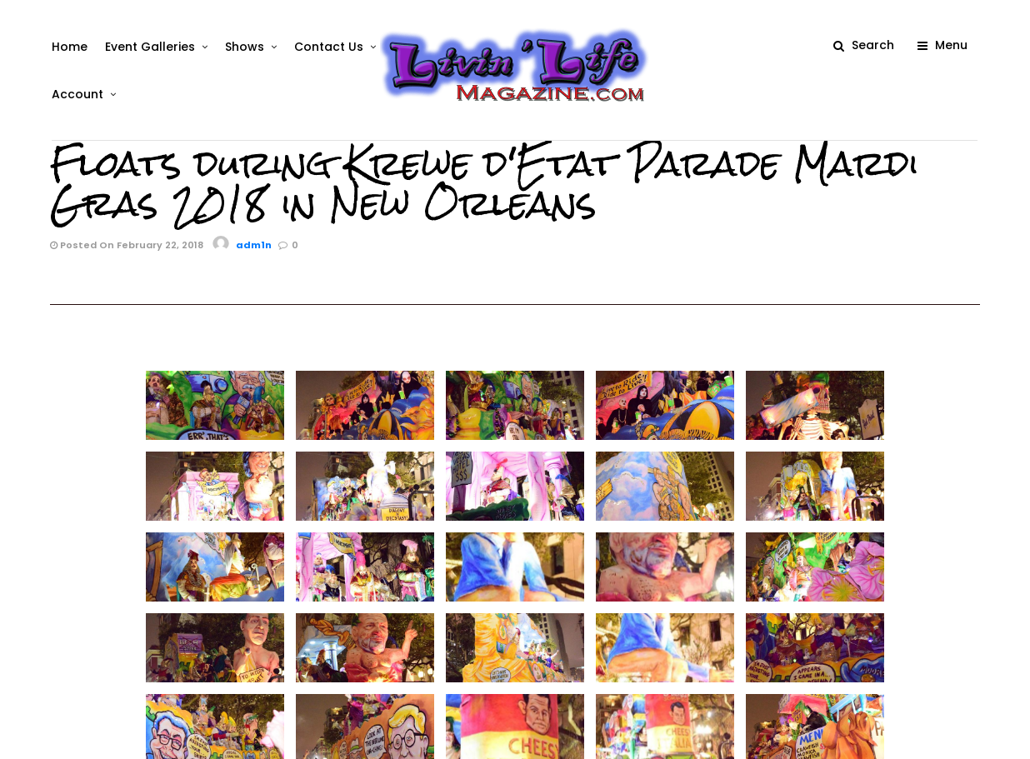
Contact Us (327, 46)
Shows (242, 46)
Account (76, 94)
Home (68, 46)
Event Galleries (148, 46)
